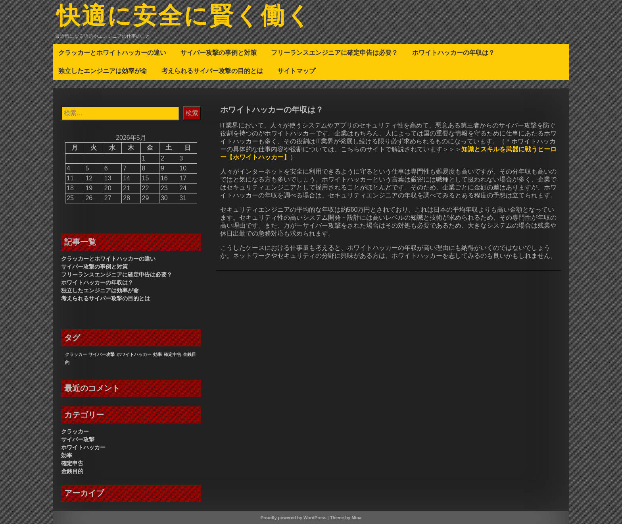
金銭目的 (72, 471)
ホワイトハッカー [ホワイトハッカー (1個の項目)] (134, 354)
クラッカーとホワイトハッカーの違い (112, 52)
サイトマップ (296, 71)
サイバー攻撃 (77, 439)
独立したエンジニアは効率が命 (102, 71)
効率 (66, 455)
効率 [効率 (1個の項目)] (157, 354)
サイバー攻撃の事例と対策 (218, 52)
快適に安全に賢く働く (184, 17)
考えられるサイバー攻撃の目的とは (212, 71)
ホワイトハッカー (83, 447)
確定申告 (72, 463)
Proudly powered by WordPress (293, 517)
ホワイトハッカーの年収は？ (453, 52)
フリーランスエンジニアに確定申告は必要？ (334, 52)
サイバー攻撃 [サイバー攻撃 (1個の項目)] (101, 354)
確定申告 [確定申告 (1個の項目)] (172, 354)
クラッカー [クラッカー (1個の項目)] (76, 354)
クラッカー (75, 431)
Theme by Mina (345, 517)
